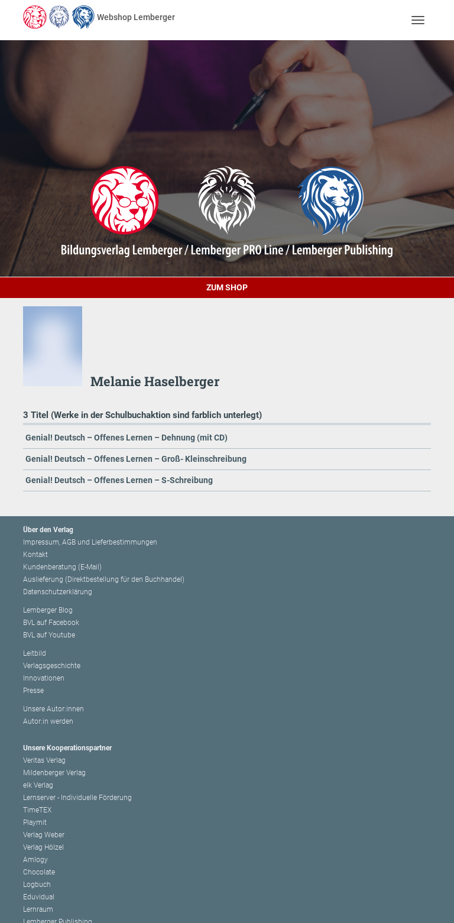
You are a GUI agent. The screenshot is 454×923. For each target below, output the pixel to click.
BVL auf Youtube (49, 635)
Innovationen (43, 678)
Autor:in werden (48, 721)
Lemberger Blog (48, 610)
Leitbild (34, 653)
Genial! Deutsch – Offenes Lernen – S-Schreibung (119, 480)
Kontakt (35, 554)
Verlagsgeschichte (51, 666)
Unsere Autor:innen (53, 709)
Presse (33, 690)
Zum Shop (227, 287)
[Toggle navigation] (417, 20)
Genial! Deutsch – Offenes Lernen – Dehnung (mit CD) (126, 437)
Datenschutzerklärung (57, 592)
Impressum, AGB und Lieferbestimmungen (90, 542)
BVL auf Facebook (51, 622)
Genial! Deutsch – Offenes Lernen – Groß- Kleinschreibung (136, 459)
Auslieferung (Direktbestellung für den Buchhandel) (103, 579)
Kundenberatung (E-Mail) (62, 567)
